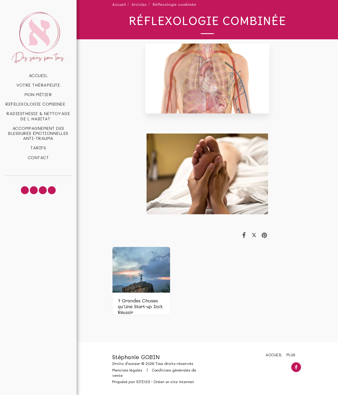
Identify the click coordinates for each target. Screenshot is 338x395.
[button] (38, 103)
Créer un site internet (173, 381)
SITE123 (143, 381)
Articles (139, 4)
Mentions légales (127, 370)
